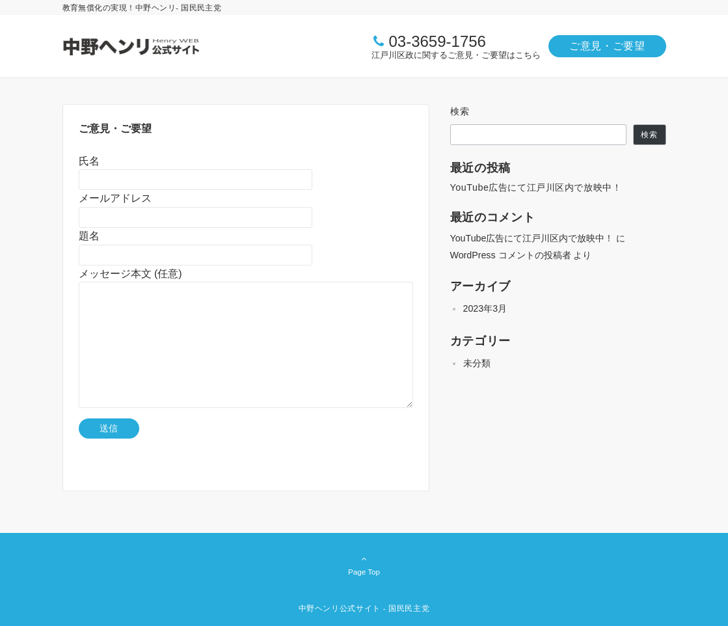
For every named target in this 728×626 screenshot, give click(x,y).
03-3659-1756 (436, 41)
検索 (460, 111)
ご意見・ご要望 (607, 45)
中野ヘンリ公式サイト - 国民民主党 (364, 608)
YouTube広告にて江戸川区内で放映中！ (536, 187)
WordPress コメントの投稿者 (510, 255)
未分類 (477, 363)
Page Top (364, 565)
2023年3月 (485, 308)
